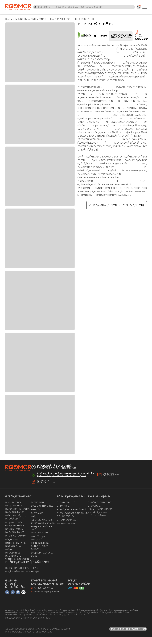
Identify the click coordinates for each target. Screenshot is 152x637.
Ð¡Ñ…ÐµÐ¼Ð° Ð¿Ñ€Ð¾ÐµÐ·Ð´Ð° (111, 474)
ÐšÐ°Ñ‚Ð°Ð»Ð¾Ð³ (18, 496)
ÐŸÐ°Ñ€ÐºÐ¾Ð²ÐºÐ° (99, 502)
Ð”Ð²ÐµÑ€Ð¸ (37, 513)
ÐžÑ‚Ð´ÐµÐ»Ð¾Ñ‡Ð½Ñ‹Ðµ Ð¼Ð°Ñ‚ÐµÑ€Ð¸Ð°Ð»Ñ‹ (43, 520)
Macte (49, 632)
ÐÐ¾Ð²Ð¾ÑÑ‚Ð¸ (66, 502)
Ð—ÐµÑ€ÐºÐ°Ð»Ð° (15, 536)
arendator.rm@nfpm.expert (47, 592)
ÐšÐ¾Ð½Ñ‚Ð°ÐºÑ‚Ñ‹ (67, 524)
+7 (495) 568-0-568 (43, 588)
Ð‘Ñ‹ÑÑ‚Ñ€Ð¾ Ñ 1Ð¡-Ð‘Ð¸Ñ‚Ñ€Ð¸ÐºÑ (126, 629)
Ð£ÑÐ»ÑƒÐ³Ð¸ (99, 496)
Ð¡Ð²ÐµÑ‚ (35, 510)
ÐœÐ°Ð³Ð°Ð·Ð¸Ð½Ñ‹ (67, 520)
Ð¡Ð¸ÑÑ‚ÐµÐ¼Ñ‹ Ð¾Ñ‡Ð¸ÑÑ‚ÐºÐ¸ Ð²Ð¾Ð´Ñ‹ (40, 546)
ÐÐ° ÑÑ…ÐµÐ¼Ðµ (140, 35)
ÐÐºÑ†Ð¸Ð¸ (63, 506)
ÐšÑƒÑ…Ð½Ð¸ (12, 540)
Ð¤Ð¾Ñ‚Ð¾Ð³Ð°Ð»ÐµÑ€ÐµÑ (72, 510)
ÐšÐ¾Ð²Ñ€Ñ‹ (37, 502)
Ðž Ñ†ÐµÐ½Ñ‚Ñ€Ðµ (71, 496)
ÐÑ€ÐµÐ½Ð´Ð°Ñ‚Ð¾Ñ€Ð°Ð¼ (27, 562)
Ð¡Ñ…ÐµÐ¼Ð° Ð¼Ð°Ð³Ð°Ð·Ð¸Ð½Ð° (45, 482)
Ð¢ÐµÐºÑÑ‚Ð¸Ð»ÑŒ (42, 506)
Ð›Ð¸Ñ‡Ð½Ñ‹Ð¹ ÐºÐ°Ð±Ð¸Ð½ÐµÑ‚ (22, 572)
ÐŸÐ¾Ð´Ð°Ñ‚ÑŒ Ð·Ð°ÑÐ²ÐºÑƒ (21, 568)
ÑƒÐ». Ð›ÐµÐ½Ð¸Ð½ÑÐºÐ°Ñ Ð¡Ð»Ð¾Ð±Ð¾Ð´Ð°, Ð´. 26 (61, 476)
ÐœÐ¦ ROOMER (141, 38)
